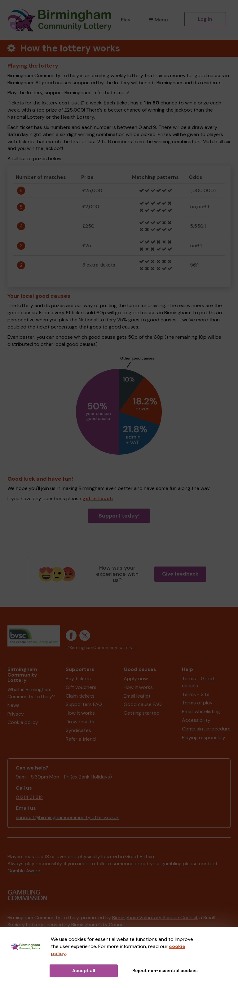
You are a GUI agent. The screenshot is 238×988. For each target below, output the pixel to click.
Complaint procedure (206, 729)
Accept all (83, 970)
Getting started (142, 713)
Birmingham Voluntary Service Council (154, 917)
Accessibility (196, 720)
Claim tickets (80, 696)
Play (125, 19)
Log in (205, 19)
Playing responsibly (203, 737)
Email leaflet (137, 696)
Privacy (15, 714)
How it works (80, 713)
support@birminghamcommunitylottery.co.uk (67, 817)
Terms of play (197, 702)
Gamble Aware (23, 870)
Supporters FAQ (84, 704)
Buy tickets (78, 678)
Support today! (119, 515)
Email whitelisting (201, 711)
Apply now (136, 678)
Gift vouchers (81, 687)
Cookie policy (22, 722)
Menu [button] (158, 19)
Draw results (80, 721)
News (13, 705)
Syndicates (78, 730)
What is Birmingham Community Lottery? (31, 693)
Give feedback (180, 574)
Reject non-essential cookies (165, 970)
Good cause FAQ (143, 704)
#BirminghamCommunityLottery (99, 647)
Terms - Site (195, 694)
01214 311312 (29, 797)
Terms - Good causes (198, 682)
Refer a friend (81, 739)
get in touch (97, 498)
